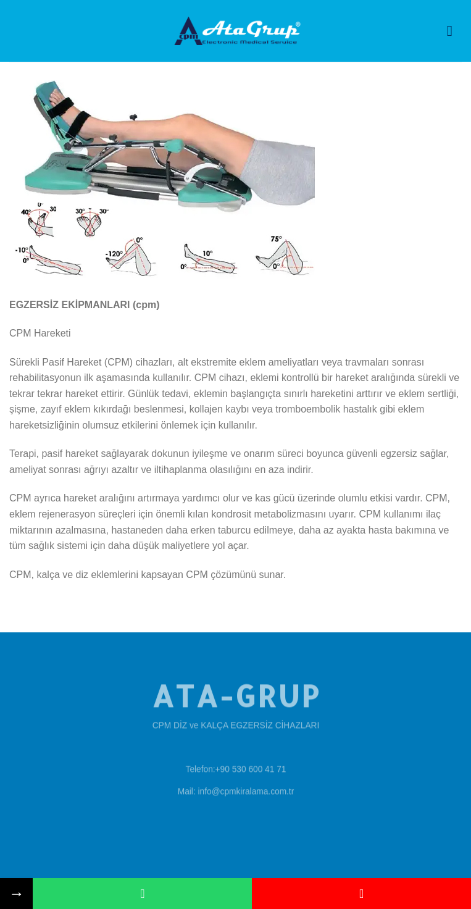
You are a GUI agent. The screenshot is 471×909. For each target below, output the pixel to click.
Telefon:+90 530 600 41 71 (235, 768)
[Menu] (454, 30)
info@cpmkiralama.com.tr (246, 790)
